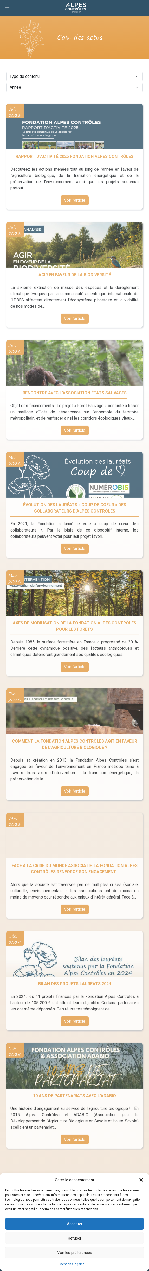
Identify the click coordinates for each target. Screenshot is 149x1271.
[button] (141, 1180)
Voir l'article (74, 200)
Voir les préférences (74, 1252)
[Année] (74, 87)
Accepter (74, 1224)
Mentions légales (72, 1264)
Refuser (74, 1238)
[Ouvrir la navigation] (7, 8)
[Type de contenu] (74, 76)
